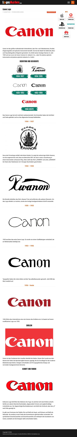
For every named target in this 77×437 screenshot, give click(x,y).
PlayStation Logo (62, 28)
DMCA (29, 434)
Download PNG (51, 12)
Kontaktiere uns (36, 434)
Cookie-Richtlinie (22, 434)
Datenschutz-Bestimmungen (10, 434)
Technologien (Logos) (18, 12)
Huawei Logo (66, 36)
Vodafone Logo (71, 19)
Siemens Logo (70, 28)
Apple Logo (62, 19)
